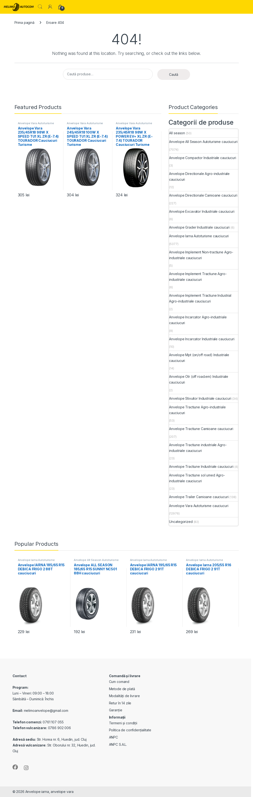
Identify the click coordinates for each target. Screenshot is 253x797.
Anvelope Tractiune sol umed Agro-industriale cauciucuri (197, 478)
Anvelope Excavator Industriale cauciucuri (201, 211)
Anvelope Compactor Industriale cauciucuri (202, 158)
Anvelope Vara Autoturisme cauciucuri (36, 125)
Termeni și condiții (123, 723)
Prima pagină (24, 22)
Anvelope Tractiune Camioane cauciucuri (201, 429)
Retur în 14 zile (120, 703)
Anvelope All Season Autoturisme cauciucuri (203, 142)
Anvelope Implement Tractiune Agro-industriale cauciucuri (197, 277)
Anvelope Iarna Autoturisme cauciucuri (199, 236)
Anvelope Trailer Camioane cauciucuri (198, 497)
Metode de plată (122, 689)
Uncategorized (180, 522)
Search (40, 6)
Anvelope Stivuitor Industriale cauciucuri (200, 398)
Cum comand (119, 682)
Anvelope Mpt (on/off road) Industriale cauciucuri (199, 358)
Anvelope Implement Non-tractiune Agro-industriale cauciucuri (201, 255)
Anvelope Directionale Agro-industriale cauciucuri (199, 176)
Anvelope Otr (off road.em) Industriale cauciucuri (198, 379)
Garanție (115, 710)
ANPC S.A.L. (118, 744)
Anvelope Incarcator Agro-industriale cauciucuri (197, 320)
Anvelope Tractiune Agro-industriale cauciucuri (197, 410)
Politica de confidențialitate (130, 730)
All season (177, 133)
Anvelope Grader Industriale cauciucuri (199, 227)
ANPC (113, 737)
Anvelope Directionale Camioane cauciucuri (203, 195)
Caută (173, 74)
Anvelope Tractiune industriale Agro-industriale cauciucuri (197, 448)
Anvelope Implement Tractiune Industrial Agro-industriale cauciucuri (200, 298)
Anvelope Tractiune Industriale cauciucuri (201, 466)
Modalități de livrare (124, 696)
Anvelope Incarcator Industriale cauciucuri (201, 339)
